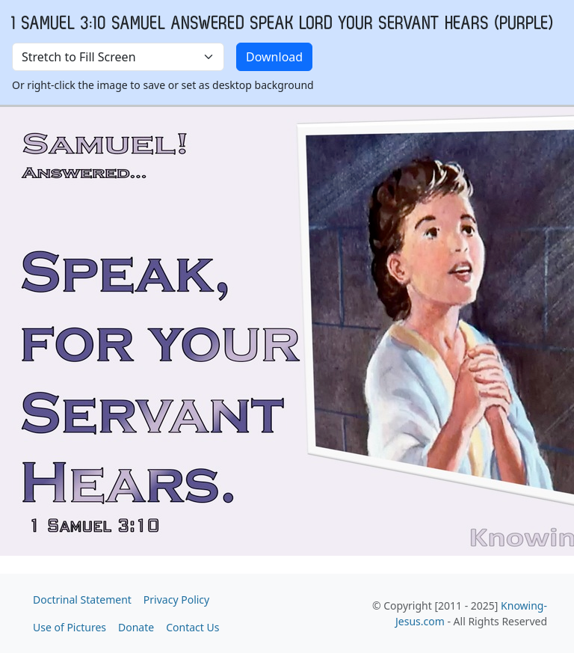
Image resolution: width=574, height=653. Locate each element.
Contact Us (192, 627)
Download (274, 57)
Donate (136, 627)
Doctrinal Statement (82, 599)
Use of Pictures (69, 627)
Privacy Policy (176, 599)
